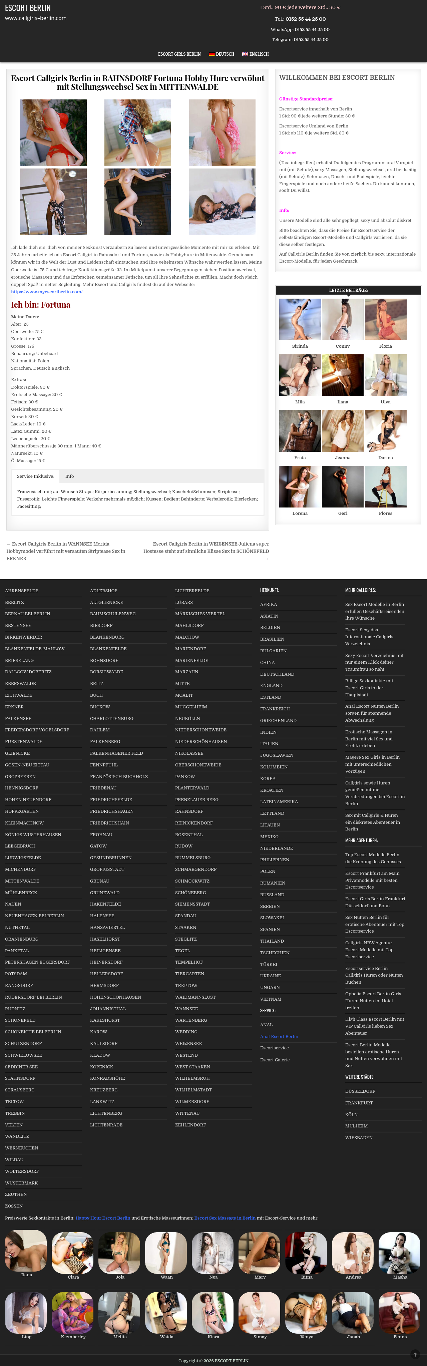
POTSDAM (16, 973)
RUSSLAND (272, 894)
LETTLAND (272, 813)
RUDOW (183, 845)
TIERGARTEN (189, 973)
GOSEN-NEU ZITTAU (27, 764)
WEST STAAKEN (192, 1066)
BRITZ (96, 683)
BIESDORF (101, 625)
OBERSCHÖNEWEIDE (198, 764)
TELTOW (14, 1101)
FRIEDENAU (103, 787)
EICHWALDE (18, 695)
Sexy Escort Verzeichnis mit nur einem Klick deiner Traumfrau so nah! (374, 662)
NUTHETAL (17, 927)
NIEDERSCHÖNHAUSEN (201, 741)
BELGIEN (270, 627)
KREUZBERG (104, 1089)
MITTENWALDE (22, 881)
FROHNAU (101, 834)
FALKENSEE (18, 718)
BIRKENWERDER (23, 637)
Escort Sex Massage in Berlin (225, 1218)
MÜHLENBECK (21, 892)
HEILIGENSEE (105, 950)
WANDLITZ (17, 1136)
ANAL (266, 1024)
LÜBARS (184, 602)
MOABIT (184, 695)
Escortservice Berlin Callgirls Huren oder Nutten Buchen (374, 975)
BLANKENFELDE (108, 648)
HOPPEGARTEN (22, 811)
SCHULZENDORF (23, 1043)
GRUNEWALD (104, 892)
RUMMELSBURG (193, 857)
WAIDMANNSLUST (195, 997)
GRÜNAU (99, 881)
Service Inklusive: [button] (35, 476)
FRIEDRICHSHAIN (109, 822)
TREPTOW (186, 985)
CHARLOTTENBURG (111, 718)
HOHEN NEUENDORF (28, 799)
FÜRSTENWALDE (23, 741)
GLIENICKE (17, 753)
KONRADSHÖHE (107, 1078)
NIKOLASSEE (189, 753)
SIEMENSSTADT (192, 904)
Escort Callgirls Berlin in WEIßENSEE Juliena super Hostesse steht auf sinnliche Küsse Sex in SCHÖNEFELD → (206, 551)
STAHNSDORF (20, 1078)
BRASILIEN (272, 639)
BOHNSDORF (104, 660)
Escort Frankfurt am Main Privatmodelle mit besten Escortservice (372, 880)
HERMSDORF (104, 985)
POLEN (268, 871)
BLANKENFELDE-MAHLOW (35, 648)
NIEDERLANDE (276, 848)
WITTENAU (187, 1113)
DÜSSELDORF (360, 1091)
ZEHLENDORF (190, 1124)
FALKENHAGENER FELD (116, 753)
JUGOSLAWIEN (277, 755)
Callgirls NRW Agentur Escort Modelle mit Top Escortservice (369, 949)
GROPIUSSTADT (107, 869)
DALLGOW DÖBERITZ (28, 671)
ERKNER (14, 706)
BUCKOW (100, 706)
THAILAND (272, 941)
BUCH (96, 695)
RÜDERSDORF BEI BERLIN (33, 997)
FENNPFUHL (104, 764)
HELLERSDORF (106, 973)
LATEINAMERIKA (279, 801)
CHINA (267, 662)
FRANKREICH (275, 708)
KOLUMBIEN (274, 766)
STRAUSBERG (20, 1089)
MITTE (182, 683)
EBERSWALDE (20, 683)
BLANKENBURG (107, 637)
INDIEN (268, 732)
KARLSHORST (105, 1020)
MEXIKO (269, 836)
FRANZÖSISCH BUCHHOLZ (119, 776)
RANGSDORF (19, 985)
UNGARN (270, 987)
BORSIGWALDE (106, 671)
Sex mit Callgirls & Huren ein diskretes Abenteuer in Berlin (372, 822)
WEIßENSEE (188, 1043)
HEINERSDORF (106, 962)
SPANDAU (185, 915)
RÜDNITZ (15, 1008)
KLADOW (100, 1055)
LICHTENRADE (106, 1124)
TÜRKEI (268, 964)
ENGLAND (271, 685)
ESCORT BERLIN (28, 7)
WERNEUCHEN (21, 1147)
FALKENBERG (105, 741)
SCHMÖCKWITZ (192, 881)
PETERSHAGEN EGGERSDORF (37, 962)
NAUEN (13, 904)
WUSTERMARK (21, 1182)
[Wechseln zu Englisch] (255, 54)
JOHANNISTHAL (108, 1008)
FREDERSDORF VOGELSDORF (37, 729)
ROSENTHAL (189, 834)
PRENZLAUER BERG (197, 799)
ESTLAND (270, 697)
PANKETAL (17, 950)
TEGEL (182, 950)
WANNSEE (186, 1008)
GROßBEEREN (20, 776)
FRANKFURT (359, 1102)
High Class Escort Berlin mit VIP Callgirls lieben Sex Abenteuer (374, 1026)
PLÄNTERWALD (192, 787)
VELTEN (14, 1124)
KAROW (98, 1031)
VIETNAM (271, 999)
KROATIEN (272, 790)
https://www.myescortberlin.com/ (47, 291)
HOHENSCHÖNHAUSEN (115, 997)
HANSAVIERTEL (107, 927)
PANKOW (185, 776)
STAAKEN (185, 927)
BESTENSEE (18, 625)
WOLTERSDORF (22, 1171)
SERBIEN (270, 906)
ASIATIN (269, 616)
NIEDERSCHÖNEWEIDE (201, 729)
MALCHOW (187, 637)
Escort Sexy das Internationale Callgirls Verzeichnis (369, 636)
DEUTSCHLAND (277, 674)
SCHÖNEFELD (20, 1020)
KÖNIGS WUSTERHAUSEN (33, 834)
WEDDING (186, 1031)
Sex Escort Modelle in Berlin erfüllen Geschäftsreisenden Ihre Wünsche (374, 611)
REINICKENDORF (194, 822)
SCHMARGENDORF (196, 869)
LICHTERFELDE (192, 590)
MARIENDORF (190, 648)
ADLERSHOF (103, 590)
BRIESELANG (19, 660)
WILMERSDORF (192, 1101)
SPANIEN (270, 929)
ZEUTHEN (16, 1194)
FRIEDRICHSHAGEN (112, 811)
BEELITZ (14, 602)
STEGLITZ (186, 939)
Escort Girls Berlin (179, 54)
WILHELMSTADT (193, 1089)
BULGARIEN (273, 650)
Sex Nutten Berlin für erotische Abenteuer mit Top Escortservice (374, 924)
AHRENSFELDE (21, 590)
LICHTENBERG (106, 1113)
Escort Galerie (275, 1059)
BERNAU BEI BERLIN (27, 613)
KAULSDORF (103, 1043)
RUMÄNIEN (272, 883)
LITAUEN (270, 824)
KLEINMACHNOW (24, 822)
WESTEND (186, 1055)
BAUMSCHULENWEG (113, 613)
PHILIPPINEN (274, 859)
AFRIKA (268, 604)
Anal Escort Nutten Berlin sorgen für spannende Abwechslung (372, 713)
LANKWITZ (102, 1101)
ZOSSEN (14, 1206)
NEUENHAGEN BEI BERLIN (34, 915)
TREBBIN (15, 1113)
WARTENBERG (191, 1020)
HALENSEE (102, 915)
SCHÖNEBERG (190, 892)
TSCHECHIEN (275, 952)
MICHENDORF (20, 869)
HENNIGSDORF (21, 787)
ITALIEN (269, 743)
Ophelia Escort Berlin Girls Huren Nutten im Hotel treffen (373, 1000)
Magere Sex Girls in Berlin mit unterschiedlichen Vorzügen (372, 764)
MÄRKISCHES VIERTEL (200, 613)
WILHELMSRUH (192, 1078)
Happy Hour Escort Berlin (102, 1218)
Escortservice (274, 1047)
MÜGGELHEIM (191, 706)
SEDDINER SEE (21, 1066)
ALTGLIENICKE (106, 602)
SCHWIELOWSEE (23, 1055)
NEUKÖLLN (187, 718)
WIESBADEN (359, 1137)
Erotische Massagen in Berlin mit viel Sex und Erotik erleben (369, 738)
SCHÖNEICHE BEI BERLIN (33, 1031)
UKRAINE (270, 975)
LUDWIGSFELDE (23, 857)
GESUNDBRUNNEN (111, 857)
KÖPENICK (101, 1066)
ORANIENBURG (22, 939)
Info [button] (69, 476)
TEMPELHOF (189, 962)
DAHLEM (100, 729)
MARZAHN (186, 671)
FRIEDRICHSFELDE (111, 799)
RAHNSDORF (189, 811)
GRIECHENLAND (278, 720)
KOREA (268, 778)
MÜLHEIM (356, 1125)
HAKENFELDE (105, 904)
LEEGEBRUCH (20, 845)
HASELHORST (105, 939)
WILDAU (14, 1159)
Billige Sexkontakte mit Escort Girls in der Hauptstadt (369, 687)
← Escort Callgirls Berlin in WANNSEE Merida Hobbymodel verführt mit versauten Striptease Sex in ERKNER (65, 551)
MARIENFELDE (191, 660)
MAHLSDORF (189, 625)
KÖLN (351, 1114)
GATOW (98, 845)
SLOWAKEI (272, 917)
